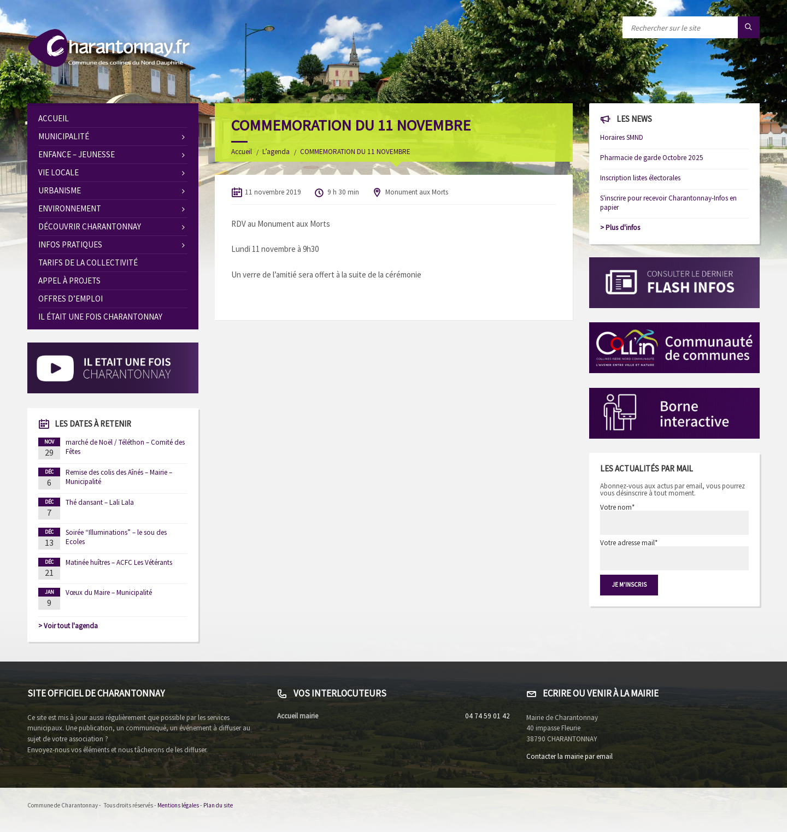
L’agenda (276, 151)
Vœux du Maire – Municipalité (109, 592)
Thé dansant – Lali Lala (100, 502)
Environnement (69, 208)
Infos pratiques (70, 244)
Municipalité (63, 136)
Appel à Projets (69, 280)
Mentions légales (178, 805)
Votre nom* (674, 519)
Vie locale (58, 172)
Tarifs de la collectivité (88, 262)
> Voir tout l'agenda (68, 625)
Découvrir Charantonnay (89, 226)
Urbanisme (59, 190)
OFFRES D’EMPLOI (70, 298)
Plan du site (218, 805)
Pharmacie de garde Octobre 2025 (651, 157)
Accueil (241, 151)
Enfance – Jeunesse (76, 154)
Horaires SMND (621, 137)
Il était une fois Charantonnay (100, 316)
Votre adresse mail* (674, 554)
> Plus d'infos (620, 227)
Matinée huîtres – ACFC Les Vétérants (119, 562)
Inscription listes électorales (640, 177)
